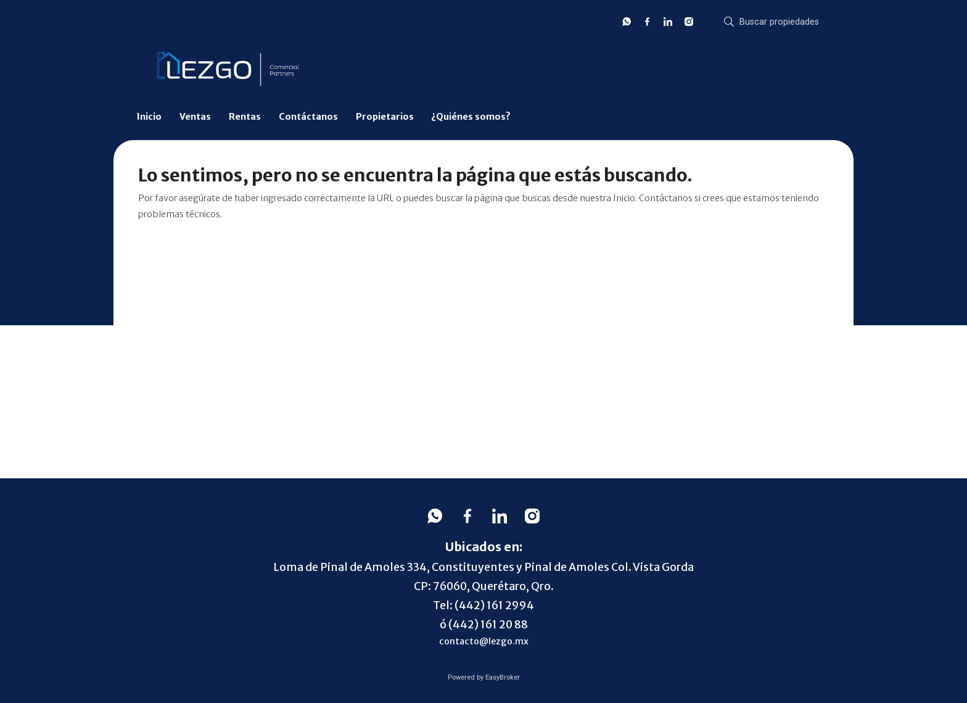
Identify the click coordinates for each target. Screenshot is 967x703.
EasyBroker (502, 677)
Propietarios (385, 116)
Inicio (149, 116)
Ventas (195, 116)
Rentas (245, 116)
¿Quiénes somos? (471, 116)
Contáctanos (308, 116)
